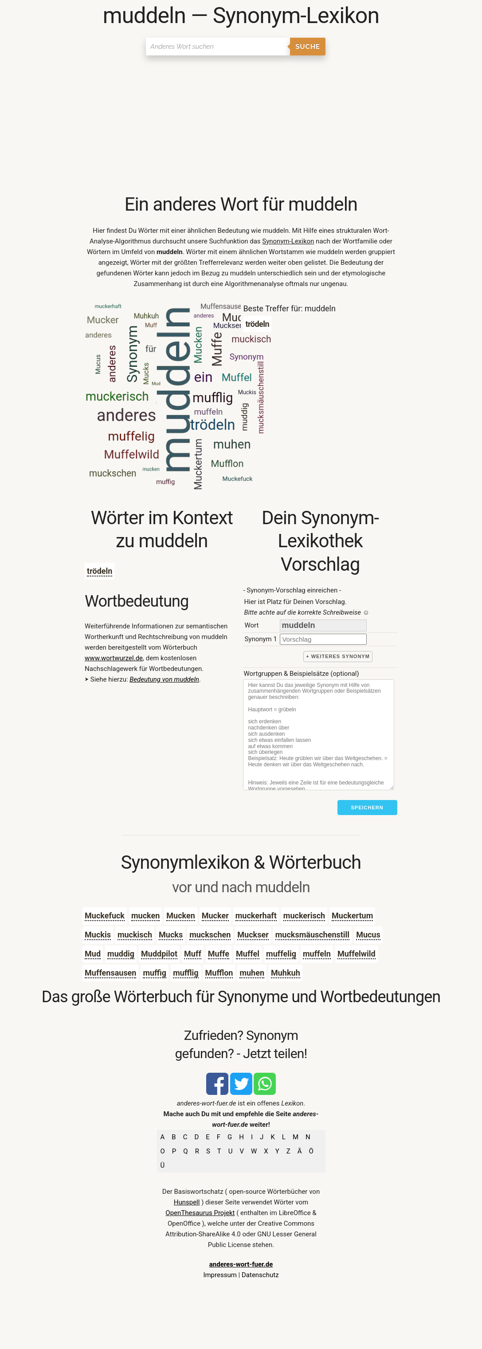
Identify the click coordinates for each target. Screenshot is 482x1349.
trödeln (99, 571)
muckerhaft (256, 915)
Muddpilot (159, 953)
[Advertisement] (241, 126)
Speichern (367, 807)
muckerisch (304, 915)
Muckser (252, 934)
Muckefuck (105, 915)
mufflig (185, 972)
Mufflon (219, 972)
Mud (93, 953)
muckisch (135, 934)
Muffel (247, 953)
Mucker (215, 915)
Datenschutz (260, 1275)
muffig (154, 972)
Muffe (218, 953)
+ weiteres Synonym (338, 656)
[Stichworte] (318, 734)
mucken (145, 915)
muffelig (281, 953)
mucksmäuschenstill (312, 934)
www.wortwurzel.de (114, 658)
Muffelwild (356, 953)
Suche (307, 47)
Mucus (368, 934)
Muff (192, 953)
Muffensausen (110, 972)
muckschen (210, 934)
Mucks (171, 934)
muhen (251, 972)
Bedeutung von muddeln (164, 679)
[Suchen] (218, 46)
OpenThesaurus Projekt (200, 1213)
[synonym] (323, 639)
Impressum (219, 1275)
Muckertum (352, 915)
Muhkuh (285, 972)
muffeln (317, 953)
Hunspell (187, 1202)
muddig (120, 953)
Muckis (98, 934)
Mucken (180, 915)
